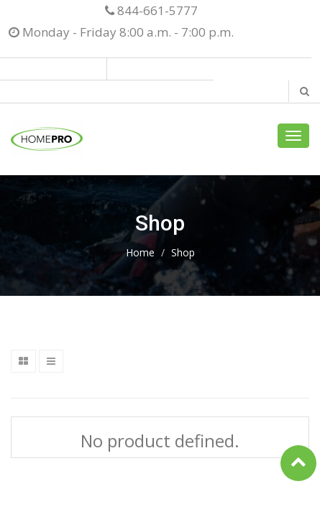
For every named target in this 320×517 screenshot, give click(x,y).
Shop (183, 252)
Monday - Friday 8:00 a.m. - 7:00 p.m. (121, 32)
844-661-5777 (151, 10)
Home (140, 252)
